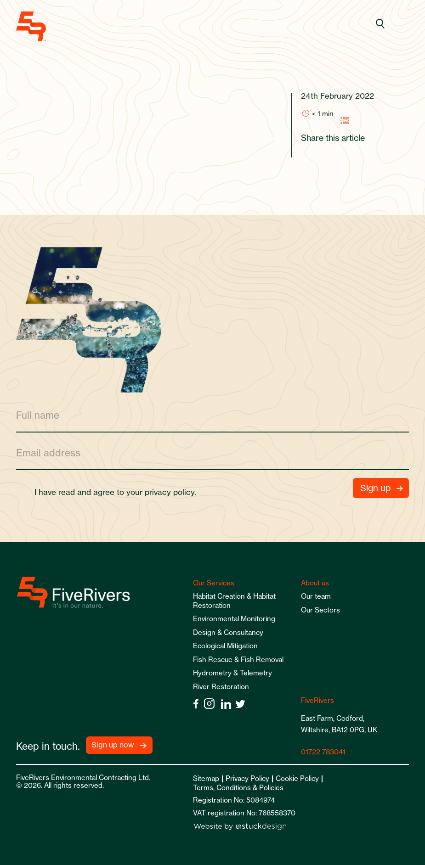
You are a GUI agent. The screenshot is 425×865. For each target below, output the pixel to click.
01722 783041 (323, 751)
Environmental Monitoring (234, 618)
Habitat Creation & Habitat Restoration (234, 601)
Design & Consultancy (228, 632)
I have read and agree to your (119, 492)
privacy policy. (170, 492)
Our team (316, 596)
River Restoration (221, 686)
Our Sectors (320, 610)
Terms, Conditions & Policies (238, 787)
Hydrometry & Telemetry (232, 672)
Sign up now (112, 744)
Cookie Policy (297, 778)
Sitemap (206, 778)
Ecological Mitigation (225, 645)
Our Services (213, 583)
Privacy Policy (247, 778)
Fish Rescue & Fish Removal (238, 659)
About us (315, 583)
